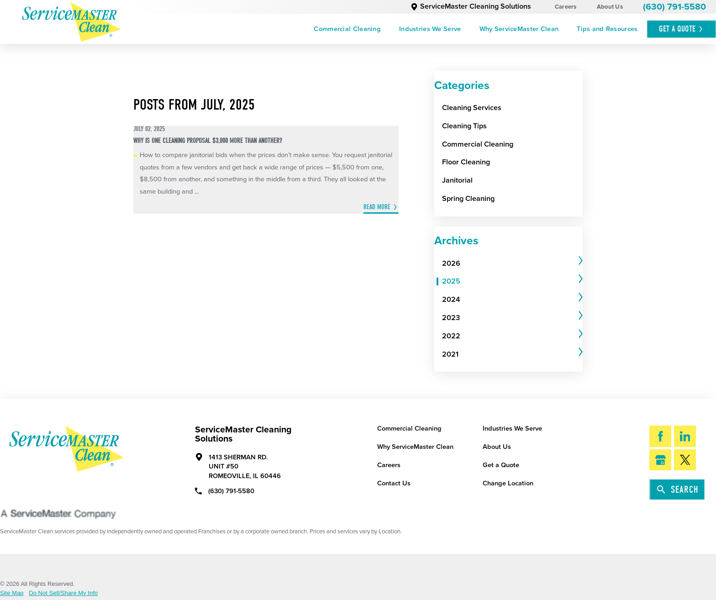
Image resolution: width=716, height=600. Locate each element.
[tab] (512, 263)
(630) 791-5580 (674, 6)
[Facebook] (660, 436)
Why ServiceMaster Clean (519, 29)
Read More (376, 207)
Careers (566, 7)
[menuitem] (347, 29)
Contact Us (394, 483)
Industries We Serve (430, 29)
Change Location (508, 483)
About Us (610, 7)
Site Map (12, 593)
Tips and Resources (607, 29)
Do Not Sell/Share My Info (63, 593)
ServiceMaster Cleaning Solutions (471, 6)
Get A (681, 29)
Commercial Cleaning (347, 29)
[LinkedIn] (685, 436)
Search (678, 489)
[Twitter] (685, 459)
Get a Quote (501, 465)
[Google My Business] (660, 459)
